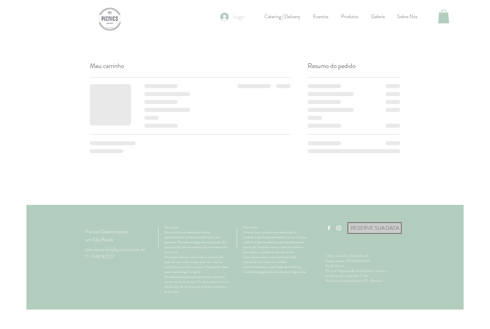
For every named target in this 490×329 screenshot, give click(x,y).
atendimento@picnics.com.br (115, 249)
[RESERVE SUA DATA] (374, 228)
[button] (443, 16)
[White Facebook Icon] (329, 228)
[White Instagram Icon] (338, 228)
